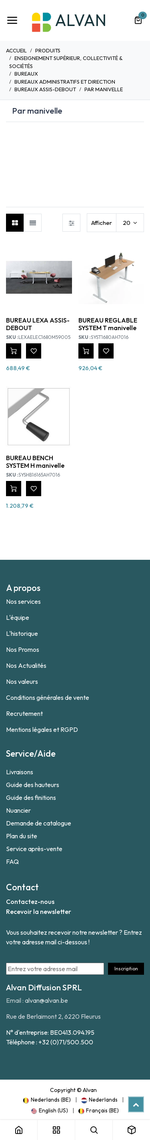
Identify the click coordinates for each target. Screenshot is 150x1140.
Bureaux (26, 73)
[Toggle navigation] (12, 20)
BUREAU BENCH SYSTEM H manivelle (35, 461)
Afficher (101, 222)
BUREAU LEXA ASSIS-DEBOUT (38, 324)
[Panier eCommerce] (138, 20)
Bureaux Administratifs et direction (64, 81)
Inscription (126, 969)
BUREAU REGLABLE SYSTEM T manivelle (107, 324)
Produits (47, 50)
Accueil (16, 50)
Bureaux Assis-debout (45, 89)
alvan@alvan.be (46, 1000)
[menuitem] (47, 1099)
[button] (13, 351)
